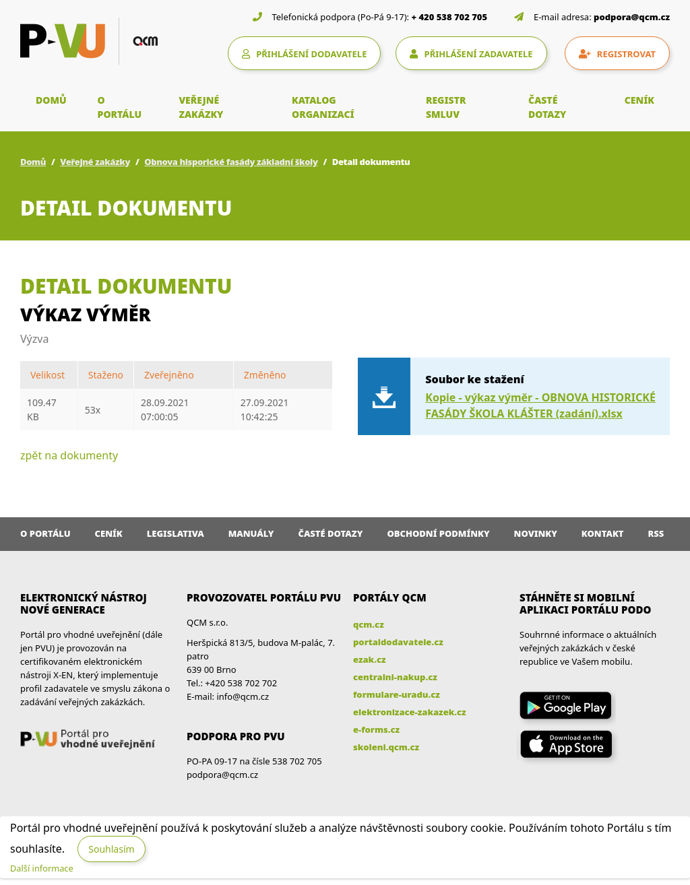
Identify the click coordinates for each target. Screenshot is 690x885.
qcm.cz (368, 624)
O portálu (45, 533)
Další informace (41, 868)
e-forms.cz (376, 729)
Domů (33, 162)
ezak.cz (369, 659)
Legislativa (175, 533)
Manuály (251, 533)
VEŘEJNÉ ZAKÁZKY (201, 107)
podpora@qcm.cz (632, 17)
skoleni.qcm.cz (386, 747)
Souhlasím (111, 849)
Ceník (109, 533)
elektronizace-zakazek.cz (409, 712)
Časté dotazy (330, 533)
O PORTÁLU (120, 107)
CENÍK (639, 100)
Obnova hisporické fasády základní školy (230, 162)
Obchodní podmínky (438, 533)
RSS (656, 533)
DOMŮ (51, 100)
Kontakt (603, 533)
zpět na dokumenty (69, 455)
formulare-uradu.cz (396, 694)
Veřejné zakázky (95, 162)
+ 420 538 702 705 (450, 17)
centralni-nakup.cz (395, 677)
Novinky (535, 533)
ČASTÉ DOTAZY (547, 107)
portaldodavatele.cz (398, 642)
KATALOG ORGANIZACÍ (323, 107)
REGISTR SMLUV (446, 107)
